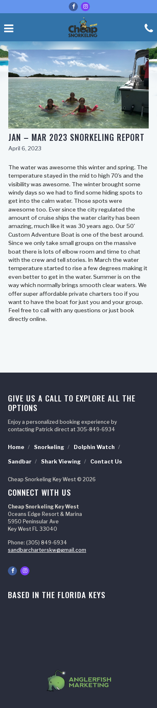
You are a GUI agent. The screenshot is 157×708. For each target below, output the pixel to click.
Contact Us (106, 462)
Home (16, 447)
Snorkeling (49, 447)
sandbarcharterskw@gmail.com (47, 550)
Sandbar (19, 462)
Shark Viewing (61, 462)
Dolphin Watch (94, 447)
